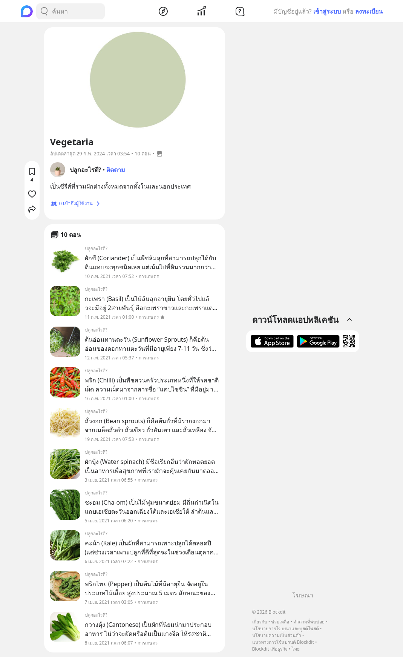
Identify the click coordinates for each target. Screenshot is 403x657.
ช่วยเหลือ (280, 622)
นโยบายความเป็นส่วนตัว (276, 635)
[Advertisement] (302, 474)
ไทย (296, 649)
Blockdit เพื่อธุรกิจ (270, 649)
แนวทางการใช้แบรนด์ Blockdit (283, 642)
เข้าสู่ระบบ (327, 11)
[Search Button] (44, 11)
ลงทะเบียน (369, 11)
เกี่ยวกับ (259, 622)
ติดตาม (115, 170)
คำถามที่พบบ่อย (309, 622)
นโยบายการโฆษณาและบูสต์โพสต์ (285, 628)
